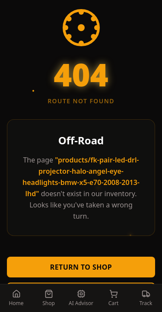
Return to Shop (81, 267)
